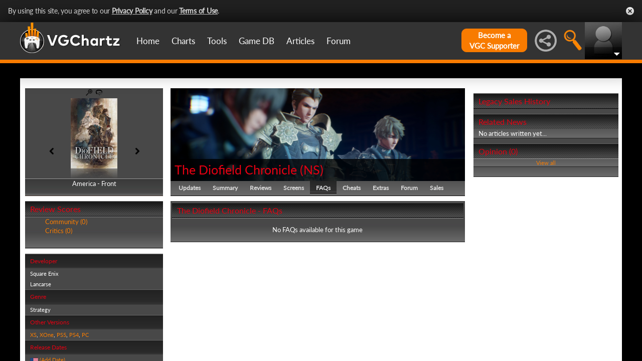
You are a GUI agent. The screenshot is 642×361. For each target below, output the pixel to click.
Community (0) (66, 222)
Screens (293, 188)
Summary (225, 188)
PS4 (74, 334)
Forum (339, 41)
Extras (381, 188)
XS (33, 334)
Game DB (256, 41)
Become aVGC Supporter (494, 40)
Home (147, 41)
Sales (436, 188)
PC (85, 334)
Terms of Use (198, 11)
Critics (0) (58, 231)
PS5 (61, 334)
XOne (47, 334)
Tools (217, 41)
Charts (183, 41)
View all (546, 162)
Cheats (352, 188)
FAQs (323, 188)
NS (311, 169)
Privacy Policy (132, 11)
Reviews (260, 188)
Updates (190, 188)
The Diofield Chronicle (236, 169)
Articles (300, 41)
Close (630, 11)
